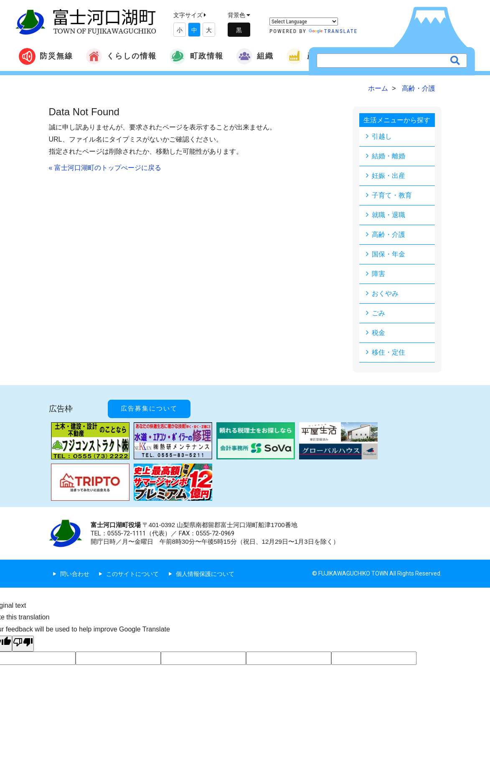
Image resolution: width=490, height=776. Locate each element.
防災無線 (46, 56)
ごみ (378, 313)
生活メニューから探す (396, 120)
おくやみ (385, 293)
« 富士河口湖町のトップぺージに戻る (105, 167)
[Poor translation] (23, 644)
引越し (382, 136)
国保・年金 (388, 254)
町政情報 (196, 56)
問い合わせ (74, 574)
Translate (333, 31)
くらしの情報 (121, 56)
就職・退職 (388, 214)
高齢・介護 (388, 234)
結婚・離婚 (388, 156)
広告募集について (149, 408)
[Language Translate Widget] (303, 21)
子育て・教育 (392, 195)
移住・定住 (388, 352)
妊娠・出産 (388, 175)
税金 (378, 332)
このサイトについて (132, 574)
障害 (378, 273)
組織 (255, 56)
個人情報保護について (205, 574)
